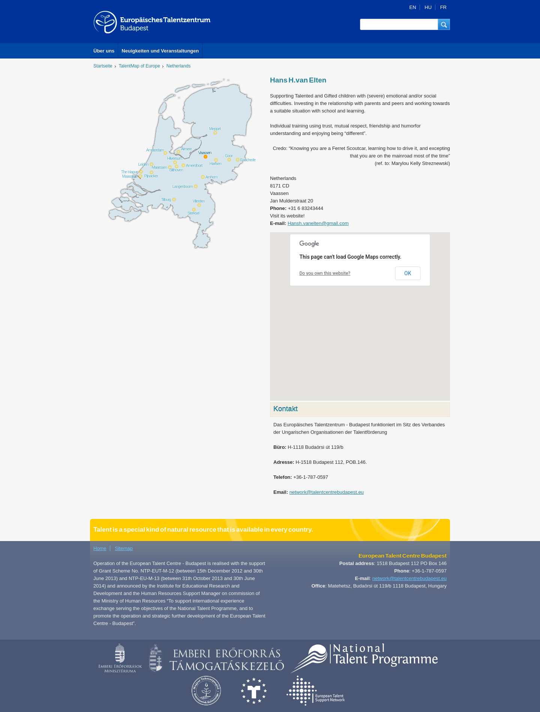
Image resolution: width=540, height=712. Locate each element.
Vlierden (199, 201)
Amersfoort (194, 165)
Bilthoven (176, 170)
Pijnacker (151, 176)
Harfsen (216, 163)
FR (443, 7)
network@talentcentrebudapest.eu (327, 492)
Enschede (248, 159)
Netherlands (178, 66)
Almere (186, 149)
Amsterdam (155, 150)
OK (407, 273)
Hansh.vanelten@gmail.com (318, 223)
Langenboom (182, 186)
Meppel (214, 128)
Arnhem (212, 177)
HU (428, 7)
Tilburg (166, 199)
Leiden (143, 164)
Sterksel (194, 213)
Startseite (102, 66)
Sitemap (124, 548)
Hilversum (174, 158)
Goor (228, 155)
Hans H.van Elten (298, 80)
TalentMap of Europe (139, 66)
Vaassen (205, 152)
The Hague (129, 171)
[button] (444, 24)
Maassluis (129, 176)
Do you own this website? (325, 273)
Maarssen (159, 167)
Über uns (103, 51)
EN (413, 7)
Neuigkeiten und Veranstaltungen (160, 51)
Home (99, 548)
